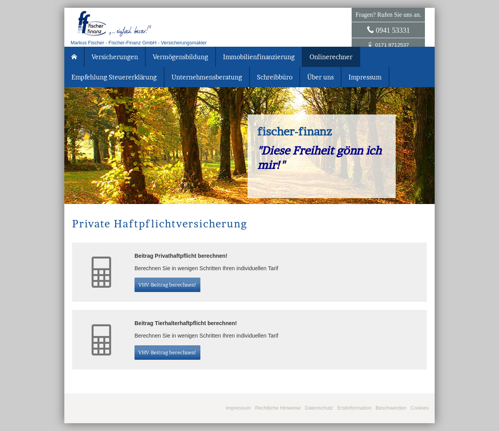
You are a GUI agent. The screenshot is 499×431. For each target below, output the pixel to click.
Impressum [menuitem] (365, 77)
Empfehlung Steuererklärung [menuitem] (114, 77)
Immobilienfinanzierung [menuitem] (259, 57)
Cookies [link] (420, 408)
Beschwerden (390, 408)
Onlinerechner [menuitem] (331, 57)
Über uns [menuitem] (320, 77)
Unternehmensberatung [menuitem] (207, 77)
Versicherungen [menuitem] (115, 57)
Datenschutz (319, 408)
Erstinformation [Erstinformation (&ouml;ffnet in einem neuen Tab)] (354, 408)
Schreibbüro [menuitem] (274, 77)
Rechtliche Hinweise (278, 408)
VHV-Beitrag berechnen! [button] (167, 284)
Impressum (238, 408)
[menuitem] (74, 57)
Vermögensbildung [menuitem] (180, 57)
